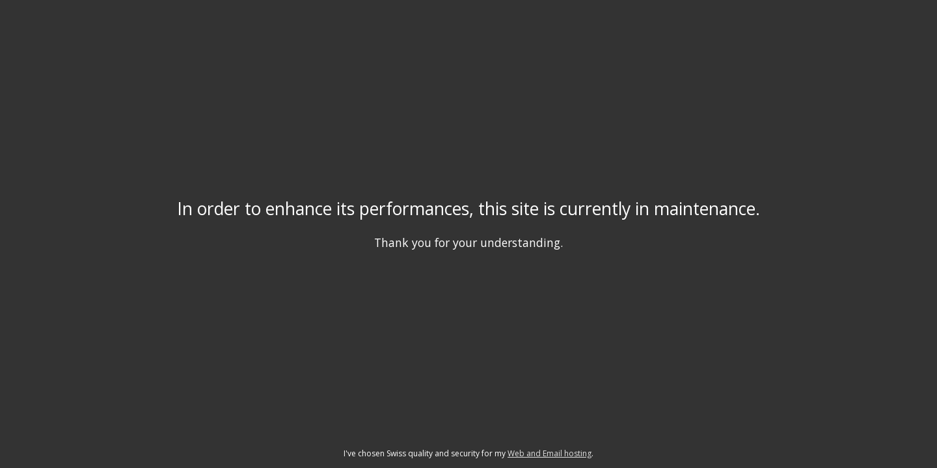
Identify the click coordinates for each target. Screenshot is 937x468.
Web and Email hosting (549, 453)
